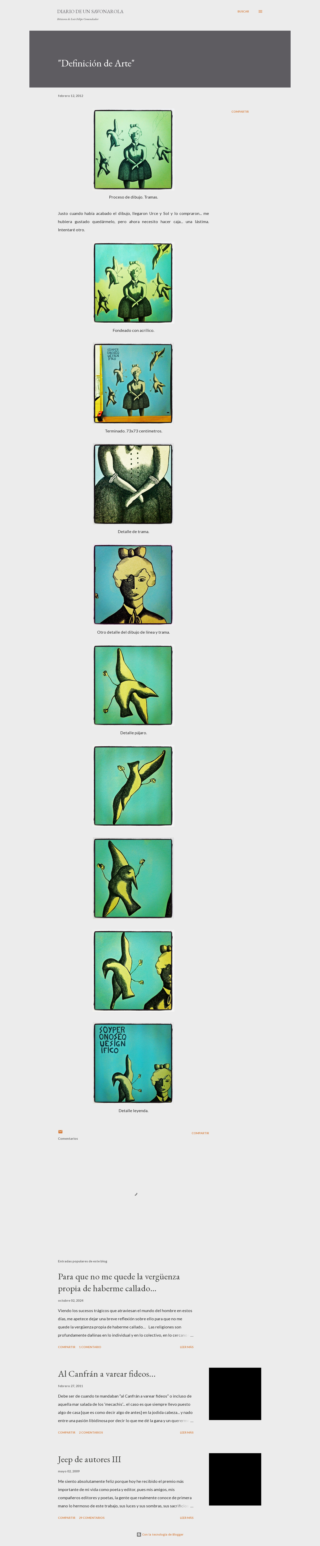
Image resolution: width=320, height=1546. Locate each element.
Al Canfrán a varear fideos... (107, 1373)
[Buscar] (243, 11)
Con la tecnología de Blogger (160, 1534)
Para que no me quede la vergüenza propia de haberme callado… (119, 1282)
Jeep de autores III (89, 1459)
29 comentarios (91, 1517)
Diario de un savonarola (90, 11)
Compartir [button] (240, 111)
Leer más (186, 1347)
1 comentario (90, 1347)
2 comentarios (91, 1432)
